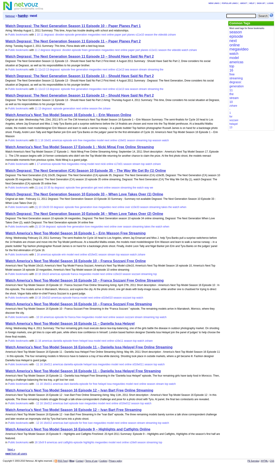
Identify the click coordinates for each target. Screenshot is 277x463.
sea (127, 69)
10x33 (45, 207)
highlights (88, 442)
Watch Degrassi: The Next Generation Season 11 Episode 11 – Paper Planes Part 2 (73, 41)
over (127, 207)
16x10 (45, 274)
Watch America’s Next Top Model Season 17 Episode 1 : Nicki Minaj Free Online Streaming (79, 147)
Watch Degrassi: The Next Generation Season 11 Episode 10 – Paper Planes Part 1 (73, 26)
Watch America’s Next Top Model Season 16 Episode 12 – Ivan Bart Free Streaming (73, 410)
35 (48, 187)
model (100, 140)
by (52, 187)
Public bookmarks (18, 34)
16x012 (47, 403)
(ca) (41, 187)
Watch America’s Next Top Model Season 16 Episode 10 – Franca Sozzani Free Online (75, 261)
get (95, 187)
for (66, 317)
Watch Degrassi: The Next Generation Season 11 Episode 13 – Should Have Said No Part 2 (79, 56)
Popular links (230, 3)
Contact (79, 461)
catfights (68, 442)
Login (270, 3)
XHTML (264, 461)
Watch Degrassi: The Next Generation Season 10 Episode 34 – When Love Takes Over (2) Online (84, 214)
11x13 (41, 69)
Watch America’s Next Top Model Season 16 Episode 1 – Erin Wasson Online (68, 115)
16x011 (47, 364)
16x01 (47, 140)
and (60, 442)
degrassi (45, 50)
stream (143, 69)
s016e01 (93, 254)
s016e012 (124, 403)
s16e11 (119, 340)
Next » (11, 449)
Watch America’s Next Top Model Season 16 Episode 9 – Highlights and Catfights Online (77, 429)
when (183, 207)
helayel (83, 340)
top (150, 140)
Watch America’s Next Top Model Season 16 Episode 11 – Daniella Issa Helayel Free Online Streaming (88, 347)
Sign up (261, 3)
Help (251, 3)
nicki (103, 164)
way (146, 187)
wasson (157, 140)
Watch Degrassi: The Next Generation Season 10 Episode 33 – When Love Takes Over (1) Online (84, 194)
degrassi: (49, 34)
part (124, 34)
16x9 (41, 442)
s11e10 (139, 34)
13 (47, 69)
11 (41, 34)
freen (85, 50)
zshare (172, 34)
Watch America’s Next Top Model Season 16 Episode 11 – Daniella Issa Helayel (70, 323)
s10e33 (135, 207)
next (103, 34)
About (243, 3)
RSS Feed (63, 461)
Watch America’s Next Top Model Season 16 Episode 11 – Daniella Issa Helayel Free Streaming (83, 371)
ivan (81, 403)
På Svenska (253, 461)
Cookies (103, 461)
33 (51, 207)
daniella (57, 340)
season (149, 34)
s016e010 (107, 297)
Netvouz (10, 16)
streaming (153, 69)
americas (57, 140)
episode (69, 34)
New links (213, 3)
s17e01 (118, 164)
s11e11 (153, 50)
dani (66, 383)
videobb (162, 34)
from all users (16, 453)
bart (66, 403)
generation (81, 34)
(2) (36, 226)
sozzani (136, 274)
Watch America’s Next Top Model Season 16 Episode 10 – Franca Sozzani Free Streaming (78, 304)
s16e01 (122, 140)
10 (38, 34)
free (73, 69)
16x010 (46, 297)
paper (117, 34)
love (95, 207)
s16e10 (117, 274)
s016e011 (138, 364)
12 (37, 403)
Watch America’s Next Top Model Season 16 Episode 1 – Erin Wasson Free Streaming (75, 233)
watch (185, 50)
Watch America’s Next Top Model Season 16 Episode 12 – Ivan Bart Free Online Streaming (79, 390)
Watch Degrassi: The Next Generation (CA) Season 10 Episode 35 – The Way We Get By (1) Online (85, 170)
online (110, 34)
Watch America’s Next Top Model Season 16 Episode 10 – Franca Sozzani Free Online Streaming (84, 280)
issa (90, 340)
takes (164, 207)
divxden (59, 34)
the (156, 34)
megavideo (94, 34)
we (151, 187)
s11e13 (120, 69)
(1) (36, 187)
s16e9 (133, 442)
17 (38, 164)
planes (131, 34)
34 (43, 226)
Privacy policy (115, 461)
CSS (272, 461)
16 (41, 140)
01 (36, 140)
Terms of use (91, 461)
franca (74, 274)
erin (75, 140)
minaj (83, 164)
